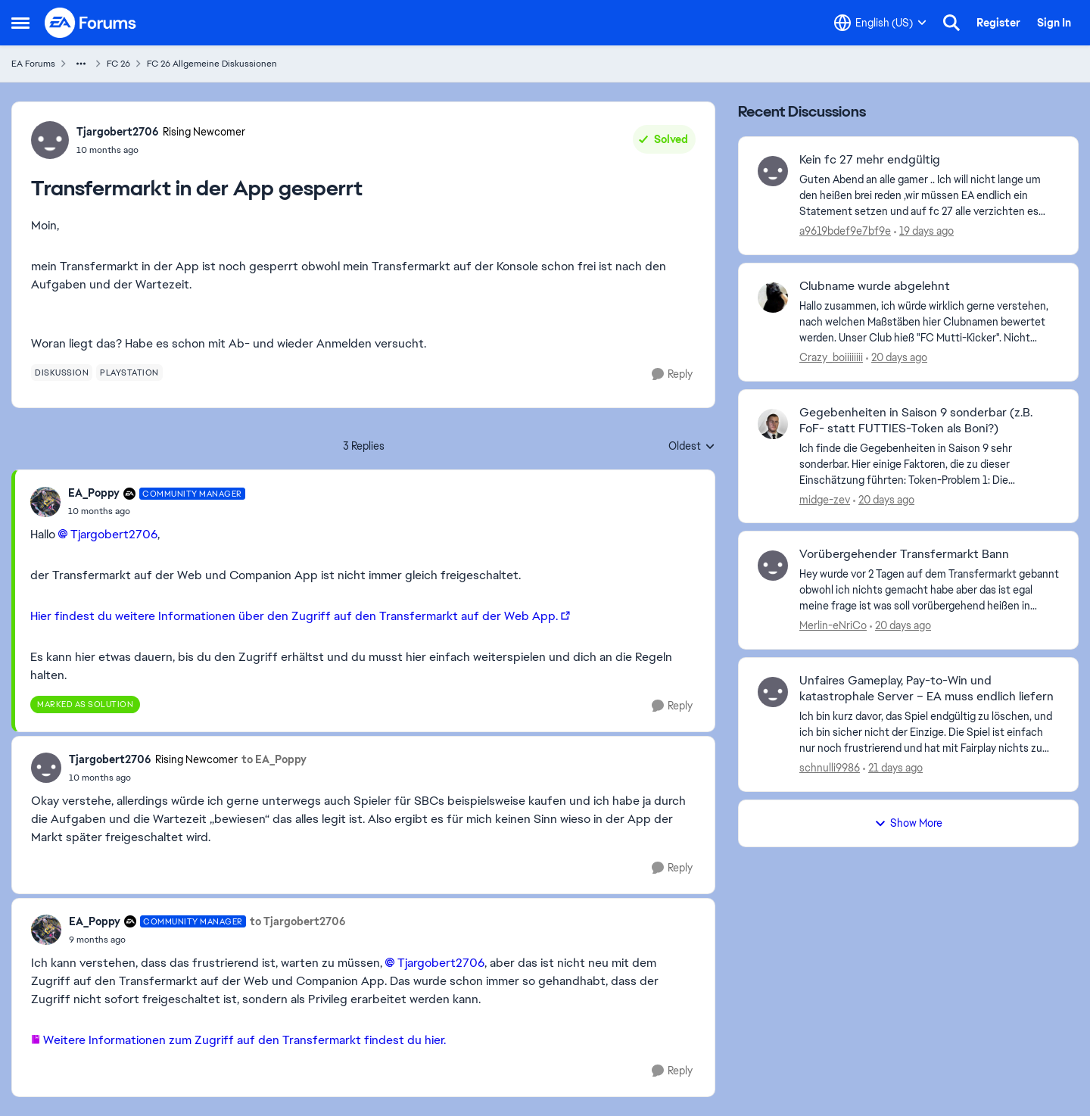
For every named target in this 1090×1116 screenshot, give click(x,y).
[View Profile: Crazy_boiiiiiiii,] (773, 297)
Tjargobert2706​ (113, 534)
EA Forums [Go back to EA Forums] (33, 64)
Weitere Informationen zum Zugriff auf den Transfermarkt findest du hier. (246, 1040)
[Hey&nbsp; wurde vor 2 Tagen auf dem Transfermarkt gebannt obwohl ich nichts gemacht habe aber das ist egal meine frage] (929, 590)
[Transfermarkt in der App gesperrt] (156, 511)
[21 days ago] (893, 768)
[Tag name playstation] (129, 372)
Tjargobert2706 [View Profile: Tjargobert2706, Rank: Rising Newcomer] (117, 132)
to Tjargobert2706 (298, 921)
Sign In (1054, 23)
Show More (908, 823)
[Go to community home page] (91, 23)
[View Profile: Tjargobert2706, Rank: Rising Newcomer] (50, 140)
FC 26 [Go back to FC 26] (118, 64)
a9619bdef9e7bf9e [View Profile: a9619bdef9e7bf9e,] (845, 231)
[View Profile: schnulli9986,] (773, 692)
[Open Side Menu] (20, 22)
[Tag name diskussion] (61, 372)
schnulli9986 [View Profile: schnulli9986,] (829, 768)
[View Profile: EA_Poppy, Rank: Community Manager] (45, 502)
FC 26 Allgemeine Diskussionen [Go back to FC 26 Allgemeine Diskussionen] (212, 64)
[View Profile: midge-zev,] (773, 424)
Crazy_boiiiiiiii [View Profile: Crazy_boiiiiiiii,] (831, 357)
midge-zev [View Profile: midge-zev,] (824, 499)
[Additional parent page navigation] (81, 63)
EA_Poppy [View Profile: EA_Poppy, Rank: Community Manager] (94, 493)
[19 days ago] (924, 231)
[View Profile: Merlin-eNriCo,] (773, 565)
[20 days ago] (896, 358)
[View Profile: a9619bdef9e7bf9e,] (773, 171)
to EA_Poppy (274, 759)
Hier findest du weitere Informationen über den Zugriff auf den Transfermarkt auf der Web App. (294, 616)
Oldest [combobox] (691, 446)
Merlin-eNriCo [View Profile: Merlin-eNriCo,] (833, 625)
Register (998, 23)
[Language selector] (880, 23)
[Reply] (672, 374)
